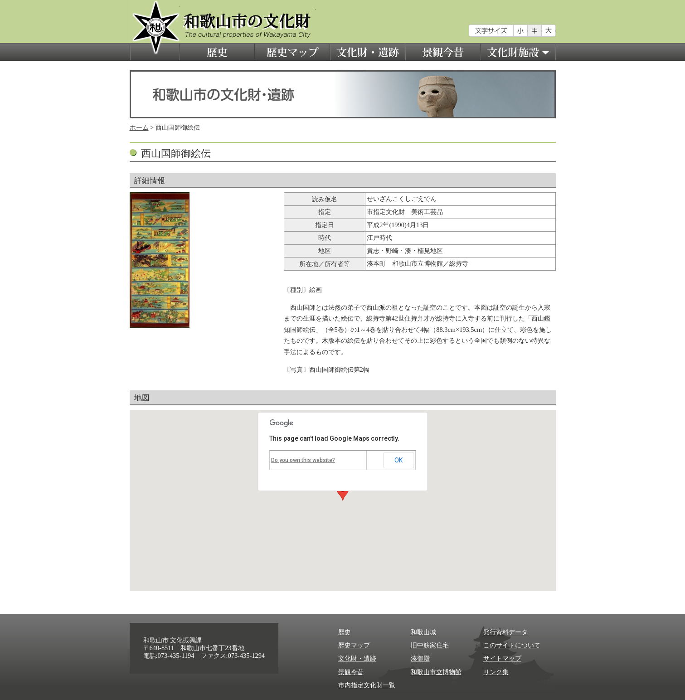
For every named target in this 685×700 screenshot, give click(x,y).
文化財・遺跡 (367, 52)
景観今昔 (443, 52)
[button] (343, 492)
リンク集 (496, 672)
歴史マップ (292, 52)
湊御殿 (420, 658)
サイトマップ (502, 658)
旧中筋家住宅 (430, 645)
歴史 (217, 52)
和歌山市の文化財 (155, 30)
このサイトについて (511, 645)
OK (398, 460)
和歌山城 (423, 632)
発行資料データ (505, 632)
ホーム (139, 127)
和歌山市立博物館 (436, 672)
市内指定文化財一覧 (366, 685)
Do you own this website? (303, 460)
